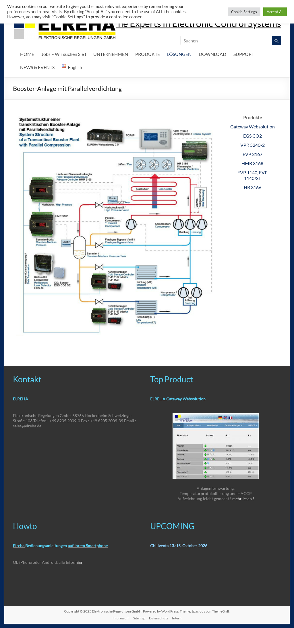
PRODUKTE (147, 54)
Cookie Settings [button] (244, 11)
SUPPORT (243, 54)
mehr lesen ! (243, 498)
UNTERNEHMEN (110, 54)
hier (79, 562)
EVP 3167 (252, 154)
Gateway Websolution (252, 126)
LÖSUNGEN (179, 54)
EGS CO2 (252, 135)
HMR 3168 (252, 163)
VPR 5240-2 (252, 145)
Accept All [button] (275, 11)
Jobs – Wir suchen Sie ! (63, 54)
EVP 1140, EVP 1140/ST (252, 175)
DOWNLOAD (212, 54)
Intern (176, 618)
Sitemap (139, 618)
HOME (27, 54)
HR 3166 (252, 187)
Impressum (121, 618)
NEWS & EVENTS (37, 67)
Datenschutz (158, 618)
